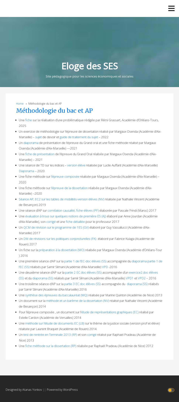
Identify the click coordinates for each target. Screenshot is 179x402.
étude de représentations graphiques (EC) (110, 312)
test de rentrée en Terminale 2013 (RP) (50, 334)
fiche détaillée (75, 222)
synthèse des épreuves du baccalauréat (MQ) (56, 295)
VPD (105, 267)
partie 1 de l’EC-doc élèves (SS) (85, 261)
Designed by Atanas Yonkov (24, 390)
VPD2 (142, 278)
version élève (76, 165)
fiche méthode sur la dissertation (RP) (50, 346)
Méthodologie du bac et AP (54, 110)
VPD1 (130, 278)
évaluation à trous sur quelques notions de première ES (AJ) (65, 216)
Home (20, 103)
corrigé (51, 222)
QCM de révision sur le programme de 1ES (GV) (56, 227)
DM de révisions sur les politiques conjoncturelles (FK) (59, 239)
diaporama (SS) (42, 278)
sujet (38, 137)
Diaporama (26, 171)
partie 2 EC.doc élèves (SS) (83, 272)
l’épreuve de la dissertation (69, 188)
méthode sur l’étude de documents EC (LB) (54, 323)
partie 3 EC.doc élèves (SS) (82, 284)
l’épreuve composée (65, 176)
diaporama (30, 143)
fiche (28, 120)
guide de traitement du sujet (79, 137)
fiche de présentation (39, 154)
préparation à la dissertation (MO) (62, 250)
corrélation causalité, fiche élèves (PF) (73, 210)
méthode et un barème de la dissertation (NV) (77, 301)
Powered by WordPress (62, 390)
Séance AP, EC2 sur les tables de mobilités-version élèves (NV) (61, 199)
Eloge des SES (89, 66)
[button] (171, 8)
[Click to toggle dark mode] (171, 390)
